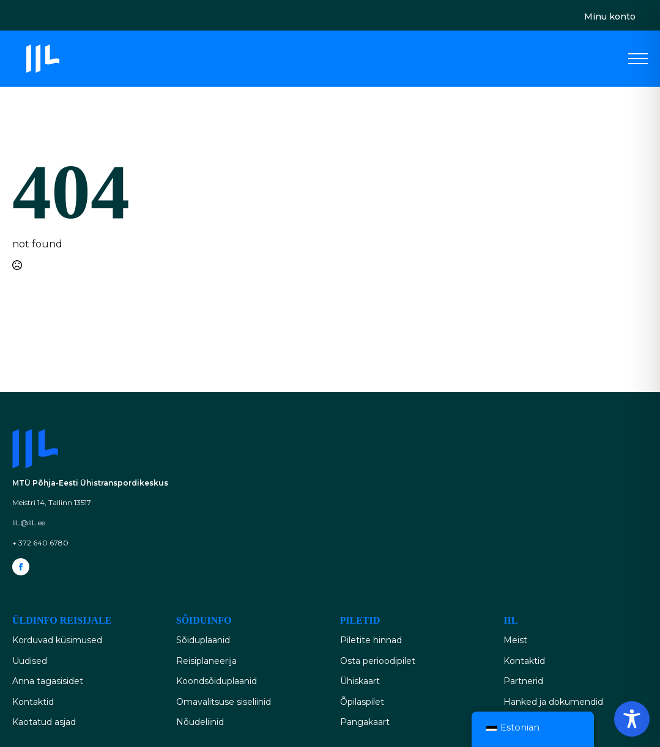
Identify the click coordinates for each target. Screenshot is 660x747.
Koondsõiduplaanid (216, 681)
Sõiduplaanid (203, 640)
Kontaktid (33, 701)
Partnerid (523, 681)
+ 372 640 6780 (40, 542)
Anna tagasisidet (47, 681)
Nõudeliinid (200, 721)
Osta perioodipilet (377, 660)
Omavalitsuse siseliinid (223, 701)
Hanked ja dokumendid (553, 701)
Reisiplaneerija (206, 660)
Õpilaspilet (362, 701)
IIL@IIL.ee (28, 522)
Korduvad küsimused (57, 640)
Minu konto (610, 16)
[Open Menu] (638, 58)
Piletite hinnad (371, 640)
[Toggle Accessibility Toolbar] (632, 719)
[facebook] (20, 566)
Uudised (29, 660)
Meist (515, 640)
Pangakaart (365, 721)
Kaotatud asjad (44, 721)
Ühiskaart (360, 681)
